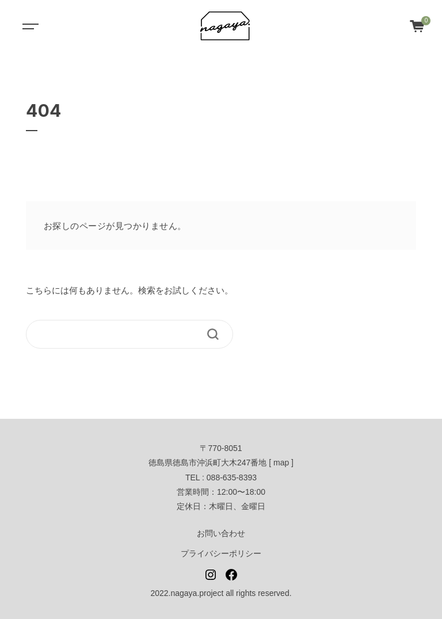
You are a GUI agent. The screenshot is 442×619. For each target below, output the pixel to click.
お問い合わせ (221, 533)
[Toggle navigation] (29, 26)
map (281, 462)
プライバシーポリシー (221, 553)
